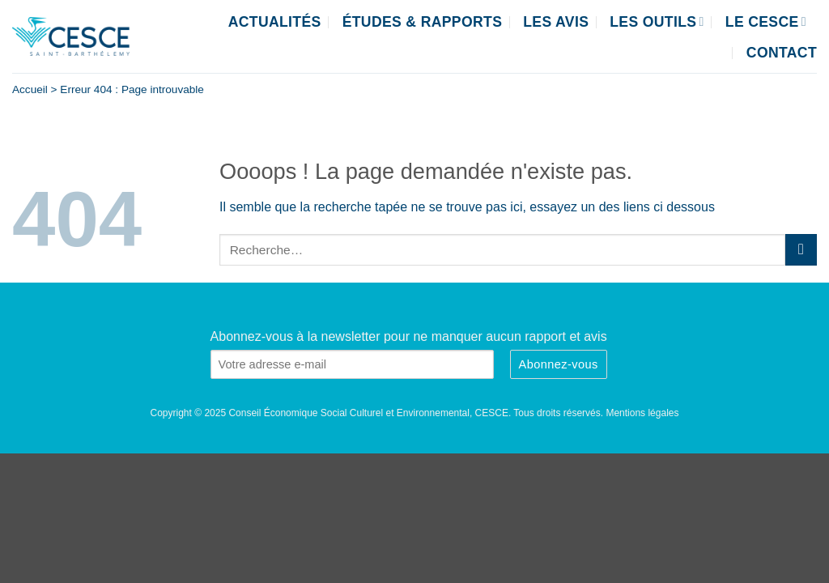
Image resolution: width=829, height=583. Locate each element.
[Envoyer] (801, 250)
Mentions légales (642, 413)
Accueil (30, 89)
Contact (781, 53)
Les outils (657, 22)
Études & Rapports (422, 22)
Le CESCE (765, 22)
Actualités (274, 22)
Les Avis (556, 22)
